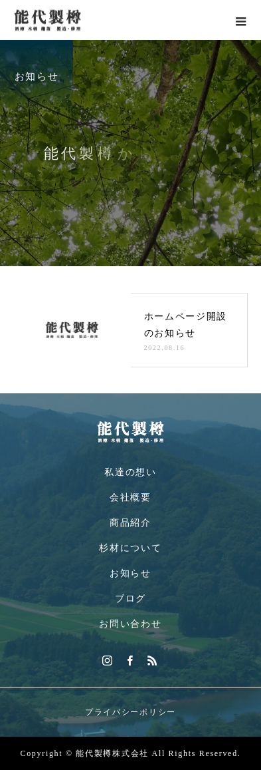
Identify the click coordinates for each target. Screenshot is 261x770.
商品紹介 (130, 523)
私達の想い (130, 472)
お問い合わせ (130, 624)
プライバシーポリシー (130, 712)
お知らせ (130, 573)
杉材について (130, 548)
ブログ (130, 599)
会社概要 (130, 497)
